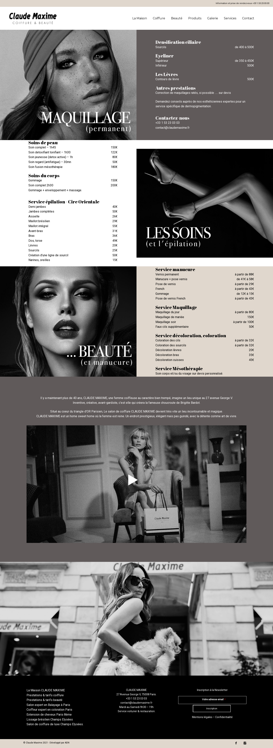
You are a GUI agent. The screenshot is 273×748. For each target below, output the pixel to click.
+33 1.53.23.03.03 (261, 3)
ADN (67, 742)
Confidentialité (224, 717)
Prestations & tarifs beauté (44, 700)
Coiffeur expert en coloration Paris (49, 709)
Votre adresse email (213, 699)
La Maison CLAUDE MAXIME (46, 690)
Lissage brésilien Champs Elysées (50, 719)
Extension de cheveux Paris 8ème (49, 714)
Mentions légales (202, 717)
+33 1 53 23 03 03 (167, 123)
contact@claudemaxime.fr (172, 127)
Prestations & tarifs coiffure (45, 695)
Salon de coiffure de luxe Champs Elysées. (55, 724)
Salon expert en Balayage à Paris (48, 705)
